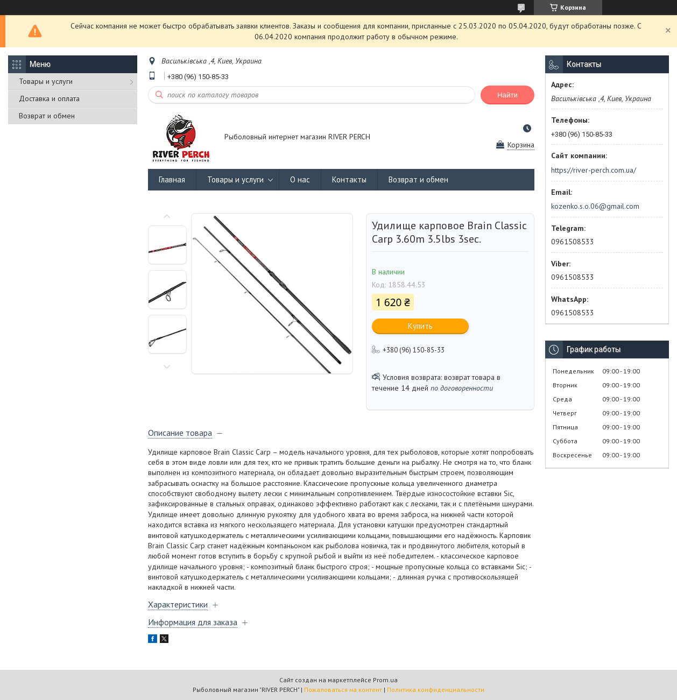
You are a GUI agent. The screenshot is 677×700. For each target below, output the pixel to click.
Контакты (349, 179)
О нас (300, 179)
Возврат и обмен (47, 116)
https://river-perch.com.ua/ (593, 170)
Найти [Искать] (507, 95)
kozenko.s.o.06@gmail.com (595, 206)
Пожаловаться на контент (343, 689)
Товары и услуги (46, 81)
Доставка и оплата (49, 98)
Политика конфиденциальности (435, 689)
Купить (420, 326)
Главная (172, 179)
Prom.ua (385, 680)
